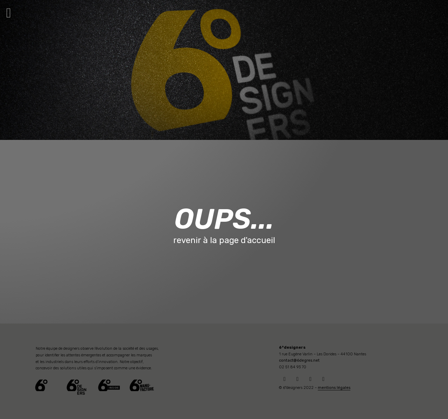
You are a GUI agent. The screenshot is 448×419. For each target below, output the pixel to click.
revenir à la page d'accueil (224, 240)
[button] (9, 12)
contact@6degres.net (299, 360)
